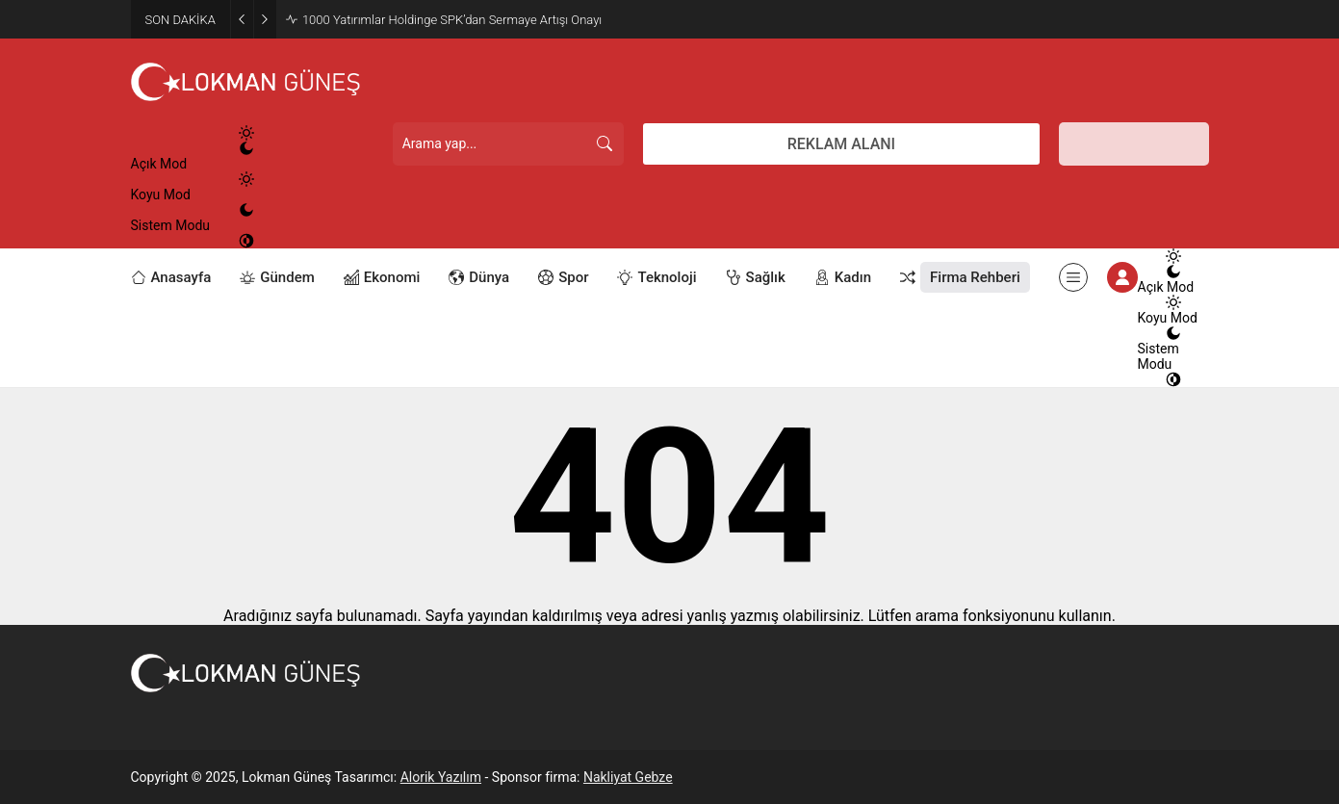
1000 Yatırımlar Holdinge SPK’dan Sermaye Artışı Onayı (452, 20)
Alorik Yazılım (440, 777)
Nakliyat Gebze (628, 777)
